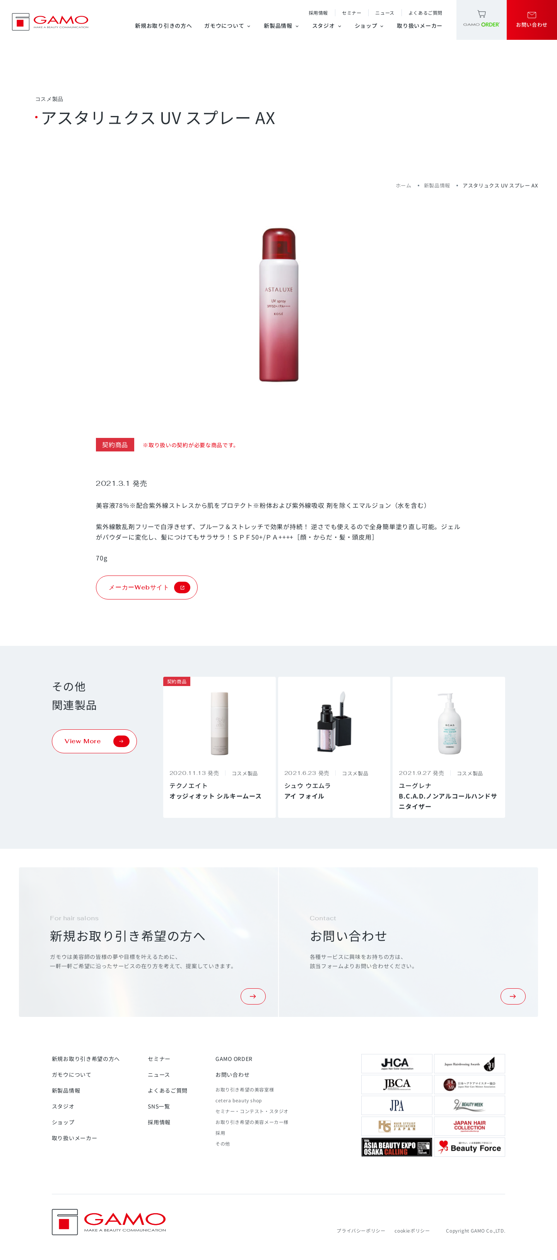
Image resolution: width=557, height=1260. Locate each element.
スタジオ (327, 25)
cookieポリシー (412, 1230)
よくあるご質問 (425, 12)
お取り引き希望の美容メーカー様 (252, 1122)
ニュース (384, 12)
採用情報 (318, 12)
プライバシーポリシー (361, 1230)
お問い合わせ (232, 1074)
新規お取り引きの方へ (163, 25)
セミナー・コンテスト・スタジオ (252, 1111)
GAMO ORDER (234, 1058)
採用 (220, 1132)
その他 (222, 1143)
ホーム (404, 185)
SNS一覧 (159, 1106)
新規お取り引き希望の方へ (86, 1058)
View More (97, 741)
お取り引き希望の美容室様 (244, 1089)
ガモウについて (227, 25)
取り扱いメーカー (420, 25)
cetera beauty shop (238, 1100)
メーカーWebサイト (149, 587)
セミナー (351, 12)
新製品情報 (282, 25)
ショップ (370, 25)
